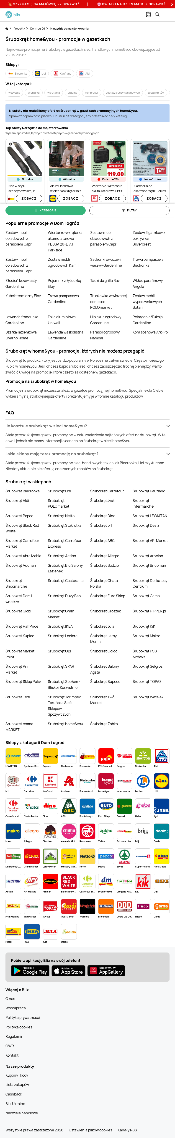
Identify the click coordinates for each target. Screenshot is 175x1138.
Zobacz (29, 198)
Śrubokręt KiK (144, 626)
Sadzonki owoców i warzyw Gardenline (106, 262)
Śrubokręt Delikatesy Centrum (150, 583)
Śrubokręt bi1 (101, 525)
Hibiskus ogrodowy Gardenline (105, 319)
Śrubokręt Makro (146, 635)
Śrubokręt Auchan (20, 565)
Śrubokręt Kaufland (149, 491)
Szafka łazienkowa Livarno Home (21, 335)
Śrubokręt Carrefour (107, 491)
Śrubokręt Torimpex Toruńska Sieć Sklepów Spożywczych (64, 705)
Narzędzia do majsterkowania (69, 28)
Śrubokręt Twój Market (102, 699)
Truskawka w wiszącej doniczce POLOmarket (108, 301)
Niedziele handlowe (21, 1112)
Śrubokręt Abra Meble (23, 555)
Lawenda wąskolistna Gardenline (65, 335)
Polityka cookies (18, 1027)
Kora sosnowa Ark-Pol (151, 332)
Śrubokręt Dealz (146, 525)
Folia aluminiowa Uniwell (62, 319)
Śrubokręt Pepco (19, 515)
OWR (9, 1045)
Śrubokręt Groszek (105, 611)
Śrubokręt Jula (102, 626)
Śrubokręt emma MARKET (19, 726)
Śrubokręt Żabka (104, 723)
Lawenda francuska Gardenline (21, 319)
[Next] (171, 4)
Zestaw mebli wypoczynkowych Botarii (147, 301)
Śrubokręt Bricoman (149, 565)
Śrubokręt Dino (102, 515)
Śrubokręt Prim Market (18, 669)
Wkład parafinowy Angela (148, 283)
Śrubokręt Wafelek (148, 696)
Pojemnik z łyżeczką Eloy (64, 283)
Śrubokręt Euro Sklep (107, 595)
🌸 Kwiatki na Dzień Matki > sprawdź (131, 4)
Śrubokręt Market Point (19, 654)
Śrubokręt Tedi (17, 696)
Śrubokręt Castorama (66, 580)
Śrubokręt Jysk (102, 500)
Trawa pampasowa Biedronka (148, 262)
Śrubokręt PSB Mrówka (145, 654)
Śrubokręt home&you (65, 723)
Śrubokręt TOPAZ (147, 681)
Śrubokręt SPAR (61, 666)
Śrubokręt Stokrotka (64, 525)
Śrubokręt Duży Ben (64, 595)
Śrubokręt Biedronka (22, 491)
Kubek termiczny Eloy (23, 295)
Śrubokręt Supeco (105, 681)
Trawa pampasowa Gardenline (63, 298)
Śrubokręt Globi (18, 611)
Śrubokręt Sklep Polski (23, 681)
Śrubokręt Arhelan (148, 555)
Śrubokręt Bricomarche (16, 583)
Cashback (13, 1094)
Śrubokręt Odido (103, 651)
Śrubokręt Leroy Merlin (103, 638)
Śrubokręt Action (62, 555)
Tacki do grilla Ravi (105, 280)
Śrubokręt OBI (59, 651)
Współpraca (15, 1007)
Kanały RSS (127, 1130)
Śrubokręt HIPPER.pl (149, 611)
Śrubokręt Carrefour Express (65, 543)
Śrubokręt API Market (150, 540)
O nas (10, 998)
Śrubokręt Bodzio (104, 565)
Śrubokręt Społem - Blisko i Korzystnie (64, 684)
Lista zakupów (17, 1084)
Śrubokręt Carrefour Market (22, 543)
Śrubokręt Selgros (147, 666)
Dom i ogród (37, 28)
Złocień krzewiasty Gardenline (21, 283)
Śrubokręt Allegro (104, 555)
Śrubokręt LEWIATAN (150, 515)
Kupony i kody (16, 1075)
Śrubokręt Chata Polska (104, 583)
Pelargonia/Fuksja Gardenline (148, 319)
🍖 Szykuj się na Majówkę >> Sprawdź (44, 4)
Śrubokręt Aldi (17, 500)
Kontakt (11, 1055)
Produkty (19, 28)
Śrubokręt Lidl (59, 491)
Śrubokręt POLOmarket (58, 503)
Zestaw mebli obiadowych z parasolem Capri (19, 238)
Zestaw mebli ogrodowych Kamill (63, 262)
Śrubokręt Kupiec (19, 635)
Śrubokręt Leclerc (62, 635)
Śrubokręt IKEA (60, 626)
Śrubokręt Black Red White (22, 528)
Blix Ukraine (15, 1103)
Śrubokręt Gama (146, 595)
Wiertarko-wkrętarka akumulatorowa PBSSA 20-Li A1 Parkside (65, 241)
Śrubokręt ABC (102, 540)
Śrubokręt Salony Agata (104, 669)
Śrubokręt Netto (61, 515)
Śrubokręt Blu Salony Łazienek (65, 568)
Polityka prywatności (22, 1017)
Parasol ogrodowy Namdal (105, 335)
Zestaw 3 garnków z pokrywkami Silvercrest (149, 238)
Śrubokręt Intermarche (143, 503)
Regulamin (14, 1036)
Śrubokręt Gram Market (61, 614)
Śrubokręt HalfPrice (21, 626)
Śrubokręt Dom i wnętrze (18, 598)
